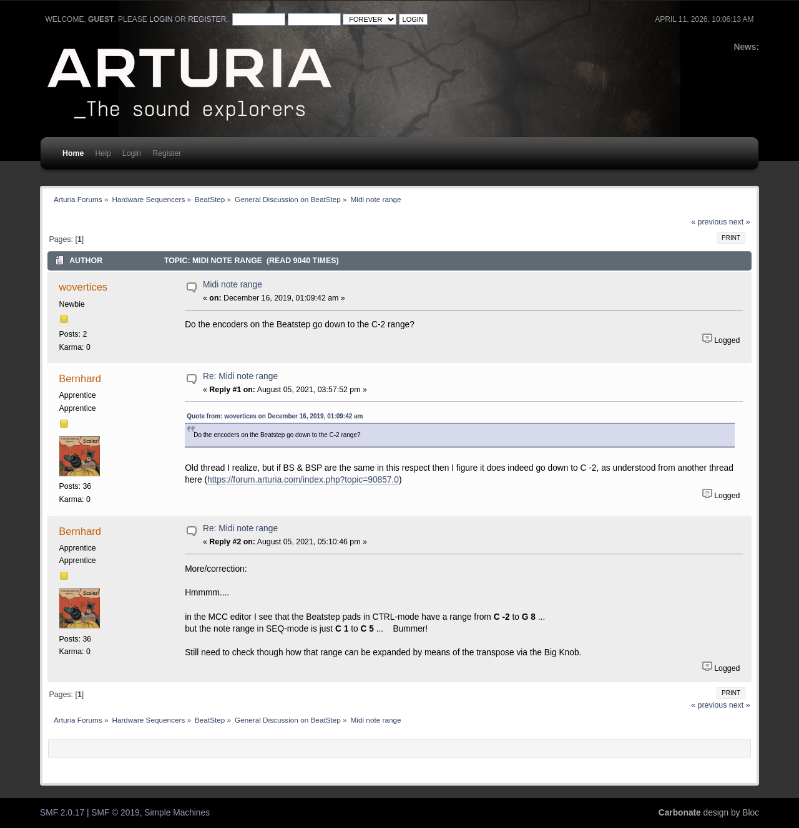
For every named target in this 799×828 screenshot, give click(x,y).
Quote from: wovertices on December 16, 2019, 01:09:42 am (275, 416)
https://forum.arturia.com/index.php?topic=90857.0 (303, 479)
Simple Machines (177, 812)
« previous (709, 222)
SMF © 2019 (115, 812)
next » (739, 222)
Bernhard (80, 378)
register (207, 19)
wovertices (83, 286)
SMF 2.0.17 (62, 812)
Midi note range (232, 284)
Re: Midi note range (240, 376)
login (160, 19)
